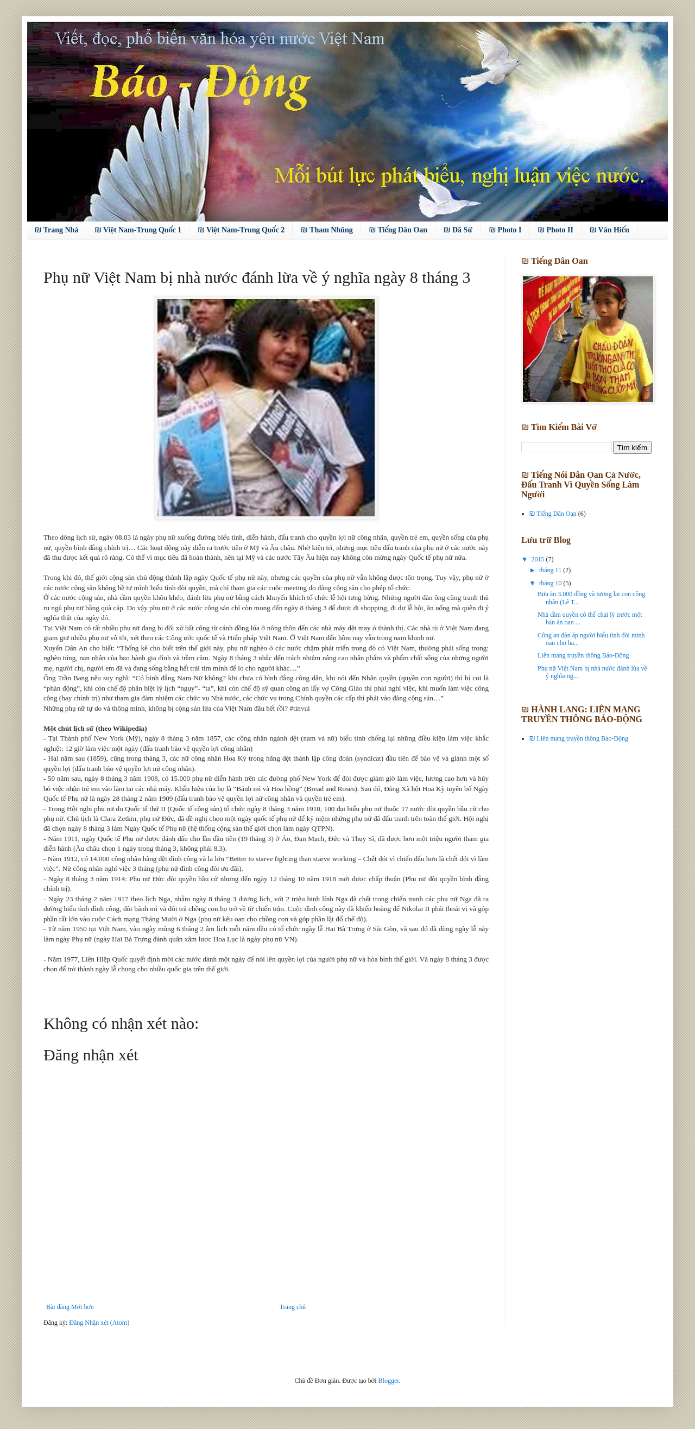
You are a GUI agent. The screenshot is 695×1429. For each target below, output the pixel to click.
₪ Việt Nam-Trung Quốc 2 (241, 230)
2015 (539, 559)
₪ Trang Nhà (56, 230)
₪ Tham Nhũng (326, 230)
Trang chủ (293, 1307)
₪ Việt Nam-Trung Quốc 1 (137, 230)
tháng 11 (551, 570)
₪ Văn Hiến (609, 230)
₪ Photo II (555, 230)
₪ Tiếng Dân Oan (398, 230)
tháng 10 (551, 583)
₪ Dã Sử (458, 230)
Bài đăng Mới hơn (70, 1307)
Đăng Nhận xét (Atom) (99, 1322)
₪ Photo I (505, 230)
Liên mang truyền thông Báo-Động (583, 655)
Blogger (388, 1380)
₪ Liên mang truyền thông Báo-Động (578, 738)
